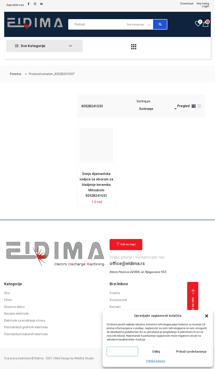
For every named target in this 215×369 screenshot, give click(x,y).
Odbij (156, 351)
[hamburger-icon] (134, 48)
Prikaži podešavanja (191, 351)
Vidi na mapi (126, 244)
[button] (207, 316)
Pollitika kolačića (155, 361)
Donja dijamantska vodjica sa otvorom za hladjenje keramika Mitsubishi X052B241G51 (96, 185)
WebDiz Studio (84, 358)
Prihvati (122, 351)
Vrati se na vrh (193, 304)
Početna (15, 74)
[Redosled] (156, 108)
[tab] (193, 106)
